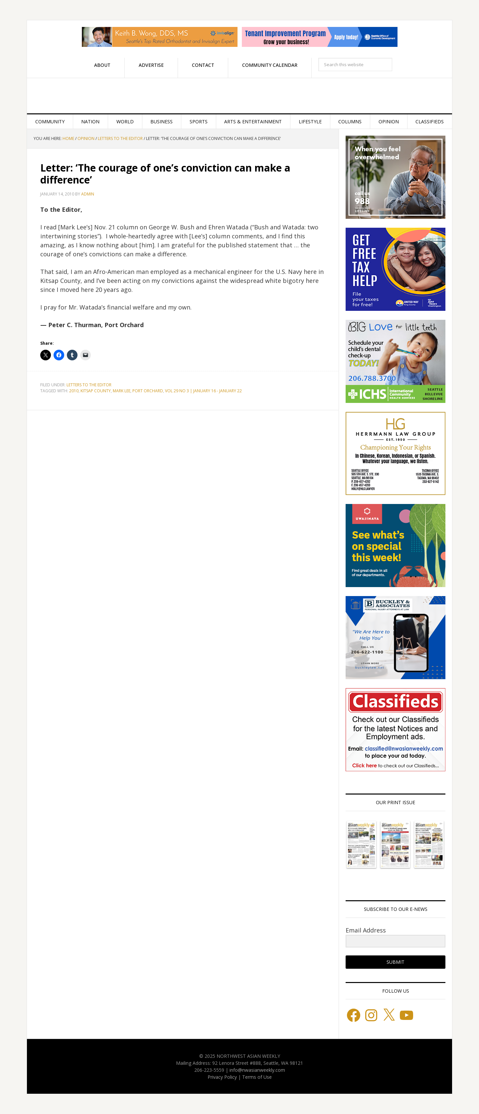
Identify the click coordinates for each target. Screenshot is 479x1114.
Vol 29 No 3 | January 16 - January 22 (203, 391)
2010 (74, 391)
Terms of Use (257, 1077)
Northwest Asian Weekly (239, 96)
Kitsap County (95, 391)
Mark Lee (121, 391)
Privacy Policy (222, 1077)
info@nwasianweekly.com (257, 1070)
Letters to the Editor (89, 385)
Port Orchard (147, 391)
